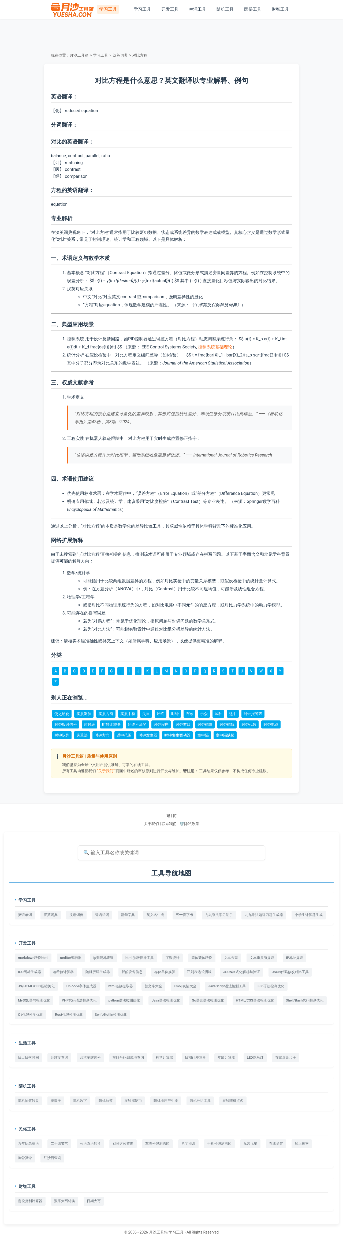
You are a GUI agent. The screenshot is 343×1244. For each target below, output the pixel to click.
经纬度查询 (59, 1057)
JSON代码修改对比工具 (290, 972)
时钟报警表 (253, 714)
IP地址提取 (294, 958)
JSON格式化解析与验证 (241, 972)
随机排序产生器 (166, 1101)
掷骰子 (56, 1101)
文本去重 (231, 958)
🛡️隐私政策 (189, 824)
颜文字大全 (153, 986)
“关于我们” (106, 771)
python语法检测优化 (124, 1000)
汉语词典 (76, 915)
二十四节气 (59, 1144)
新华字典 (128, 915)
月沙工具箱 (79, 55)
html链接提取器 (120, 986)
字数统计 (173, 958)
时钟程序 (161, 724)
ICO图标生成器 (29, 972)
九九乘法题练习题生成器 (264, 915)
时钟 (175, 714)
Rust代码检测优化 (69, 1015)
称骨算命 (25, 1158)
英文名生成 (155, 915)
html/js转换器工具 (139, 958)
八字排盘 (188, 1144)
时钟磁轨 (226, 724)
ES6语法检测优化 (271, 986)
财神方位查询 (123, 1144)
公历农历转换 (90, 1144)
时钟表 (89, 724)
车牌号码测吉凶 (157, 1144)
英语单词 (25, 915)
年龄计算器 (226, 1057)
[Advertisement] (171, 35)
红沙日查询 (52, 1158)
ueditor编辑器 (70, 958)
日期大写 (94, 1201)
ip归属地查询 (103, 958)
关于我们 (151, 824)
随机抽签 (106, 1101)
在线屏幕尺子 (285, 1057)
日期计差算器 (195, 1057)
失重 (146, 714)
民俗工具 (252, 9)
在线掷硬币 (133, 1101)
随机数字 (80, 1101)
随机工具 (225, 9)
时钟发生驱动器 (177, 735)
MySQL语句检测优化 (34, 1000)
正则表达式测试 (199, 972)
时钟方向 (102, 735)
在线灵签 (276, 1144)
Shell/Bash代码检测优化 (305, 1000)
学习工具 (142, 9)
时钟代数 (248, 724)
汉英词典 (120, 55)
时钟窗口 (183, 724)
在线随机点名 (232, 1101)
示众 (204, 714)
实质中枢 (127, 714)
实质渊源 (83, 714)
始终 (160, 714)
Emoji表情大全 (185, 986)
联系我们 (169, 824)
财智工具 (280, 9)
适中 (233, 714)
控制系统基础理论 (215, 346)
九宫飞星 (250, 1144)
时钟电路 (270, 724)
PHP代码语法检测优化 (79, 1000)
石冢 (189, 714)
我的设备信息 (132, 972)
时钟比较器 (111, 724)
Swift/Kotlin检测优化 (111, 1015)
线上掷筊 (302, 1144)
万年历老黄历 (28, 1144)
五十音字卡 (184, 915)
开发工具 (169, 9)
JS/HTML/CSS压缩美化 (36, 986)
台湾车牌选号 (90, 1057)
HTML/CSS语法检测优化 (255, 1000)
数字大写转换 (64, 1201)
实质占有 (105, 714)
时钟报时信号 (65, 724)
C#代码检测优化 (30, 1015)
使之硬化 (61, 714)
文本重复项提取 (262, 958)
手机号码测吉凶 (219, 1144)
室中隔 (203, 735)
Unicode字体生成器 (81, 986)
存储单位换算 (164, 972)
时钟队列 (61, 735)
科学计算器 (164, 1057)
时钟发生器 (148, 735)
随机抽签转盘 (28, 1101)
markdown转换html (33, 958)
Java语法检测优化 (166, 1000)
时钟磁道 (204, 724)
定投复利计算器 (30, 1201)
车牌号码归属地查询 (128, 1057)
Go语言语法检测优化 (208, 1000)
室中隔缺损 (225, 735)
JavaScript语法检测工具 (227, 986)
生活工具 (197, 9)
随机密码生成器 (97, 972)
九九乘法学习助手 (219, 915)
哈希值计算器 (63, 972)
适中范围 (124, 735)
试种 (218, 714)
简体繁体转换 (201, 958)
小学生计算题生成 (309, 915)
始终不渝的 (137, 724)
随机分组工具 (200, 1101)
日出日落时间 (28, 1057)
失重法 (82, 735)
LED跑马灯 (255, 1057)
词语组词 (102, 915)
